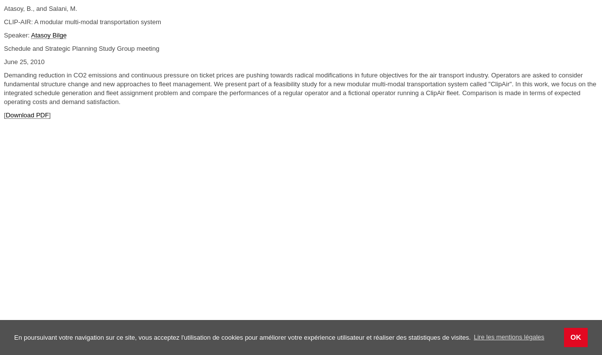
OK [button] (575, 337)
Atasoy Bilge (49, 35)
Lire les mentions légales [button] (509, 337)
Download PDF (27, 115)
